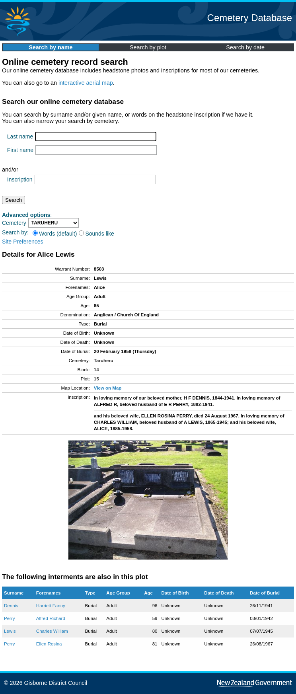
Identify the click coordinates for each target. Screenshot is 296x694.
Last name (20, 136)
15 (96, 378)
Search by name (50, 47)
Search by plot (148, 47)
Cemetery (14, 223)
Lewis (10, 631)
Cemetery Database (249, 17)
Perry (9, 618)
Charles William (52, 631)
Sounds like (96, 233)
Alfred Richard (50, 618)
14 (96, 369)
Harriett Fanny (50, 605)
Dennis (11, 605)
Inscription (20, 179)
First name (20, 150)
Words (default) (55, 233)
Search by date (245, 47)
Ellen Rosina (49, 643)
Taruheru (103, 360)
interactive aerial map (85, 83)
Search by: (15, 232)
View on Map (108, 388)
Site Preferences (22, 241)
